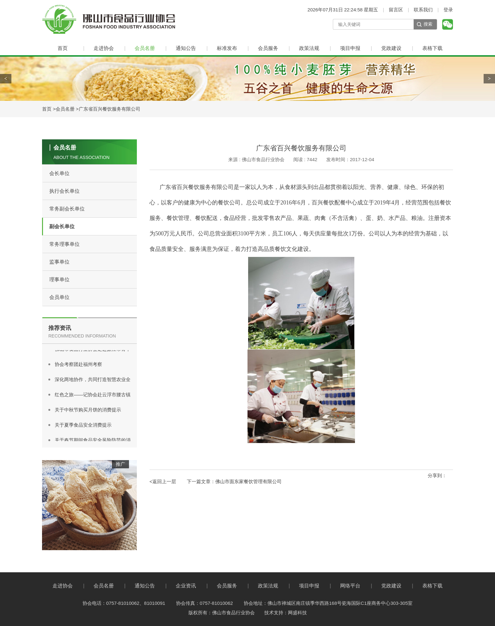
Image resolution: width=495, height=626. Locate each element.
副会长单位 (62, 226)
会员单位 (59, 297)
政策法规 (309, 48)
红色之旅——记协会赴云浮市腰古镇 (93, 395)
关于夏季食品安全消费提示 (83, 425)
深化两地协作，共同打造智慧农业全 (93, 380)
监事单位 (59, 261)
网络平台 (350, 585)
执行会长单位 (64, 191)
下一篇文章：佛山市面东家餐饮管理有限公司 (234, 481)
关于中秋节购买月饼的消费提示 (88, 410)
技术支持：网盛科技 (285, 612)
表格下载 (432, 48)
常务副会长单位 (67, 208)
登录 (448, 9)
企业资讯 (186, 585)
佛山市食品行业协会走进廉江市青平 (93, 350)
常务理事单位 (64, 244)
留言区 (396, 9)
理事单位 (59, 279)
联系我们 (423, 9)
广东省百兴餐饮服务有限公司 (109, 109)
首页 (63, 48)
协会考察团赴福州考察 (78, 365)
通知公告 (186, 48)
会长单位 (59, 173)
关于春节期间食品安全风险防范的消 (93, 441)
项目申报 (350, 48)
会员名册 (145, 48)
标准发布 (227, 48)
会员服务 (268, 48)
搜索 (428, 24)
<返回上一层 (163, 481)
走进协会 (104, 48)
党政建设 (391, 48)
